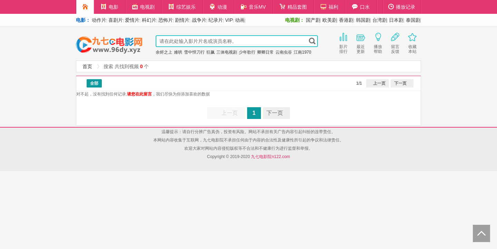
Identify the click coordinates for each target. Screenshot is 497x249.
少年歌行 (247, 52)
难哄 (178, 52)
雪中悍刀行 (194, 52)
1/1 (359, 83)
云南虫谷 (283, 52)
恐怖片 (165, 20)
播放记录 (401, 7)
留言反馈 (395, 42)
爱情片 (132, 20)
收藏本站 (412, 42)
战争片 (199, 20)
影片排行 (343, 42)
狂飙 (210, 52)
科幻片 (149, 20)
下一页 (400, 83)
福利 (329, 7)
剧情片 (182, 20)
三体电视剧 (226, 52)
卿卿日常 (265, 52)
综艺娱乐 (182, 7)
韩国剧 (363, 20)
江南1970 (302, 52)
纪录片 (215, 20)
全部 (94, 83)
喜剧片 (115, 20)
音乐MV (253, 7)
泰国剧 (413, 20)
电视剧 (143, 7)
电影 (109, 7)
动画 (240, 20)
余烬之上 (164, 52)
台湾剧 (379, 20)
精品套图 (293, 7)
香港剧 (346, 20)
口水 (361, 7)
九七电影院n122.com (270, 156)
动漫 (218, 7)
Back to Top (481, 233)
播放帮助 (377, 42)
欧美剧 (329, 20)
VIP (229, 20)
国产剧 (313, 20)
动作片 (99, 20)
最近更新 (360, 42)
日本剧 (396, 20)
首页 (87, 66)
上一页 (379, 83)
